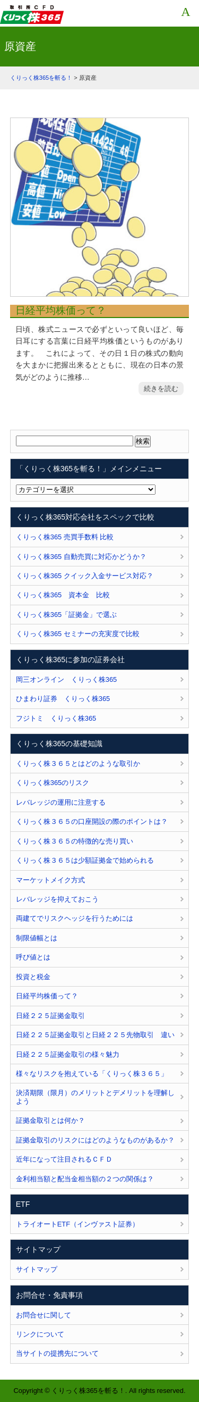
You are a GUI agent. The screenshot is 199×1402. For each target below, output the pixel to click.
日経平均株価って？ (60, 310)
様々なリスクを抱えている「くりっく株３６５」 (92, 1074)
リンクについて (40, 1334)
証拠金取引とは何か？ (50, 1120)
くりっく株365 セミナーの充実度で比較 (78, 634)
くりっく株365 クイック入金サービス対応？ (84, 576)
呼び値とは (33, 957)
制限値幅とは (36, 938)
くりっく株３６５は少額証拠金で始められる (85, 860)
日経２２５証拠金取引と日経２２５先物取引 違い (95, 1035)
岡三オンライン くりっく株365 (66, 679)
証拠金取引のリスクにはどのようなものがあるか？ (95, 1140)
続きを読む (161, 389)
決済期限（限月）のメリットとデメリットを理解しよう (95, 1097)
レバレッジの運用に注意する (61, 802)
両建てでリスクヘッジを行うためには (74, 918)
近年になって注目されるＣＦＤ (64, 1159)
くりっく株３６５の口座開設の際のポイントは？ (92, 821)
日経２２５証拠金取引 (50, 1016)
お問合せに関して (43, 1315)
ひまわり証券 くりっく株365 (63, 699)
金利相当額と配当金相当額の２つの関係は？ (85, 1179)
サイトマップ (36, 1269)
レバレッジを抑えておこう (57, 899)
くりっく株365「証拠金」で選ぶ (66, 615)
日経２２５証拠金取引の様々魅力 (67, 1054)
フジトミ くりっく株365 (56, 718)
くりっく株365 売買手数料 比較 (65, 537)
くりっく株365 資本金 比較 (63, 595)
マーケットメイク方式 (50, 880)
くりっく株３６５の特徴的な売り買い (74, 841)
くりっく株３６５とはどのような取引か (78, 763)
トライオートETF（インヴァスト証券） (77, 1224)
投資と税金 (33, 977)
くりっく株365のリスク (52, 783)
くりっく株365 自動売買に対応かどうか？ (81, 557)
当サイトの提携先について (57, 1353)
